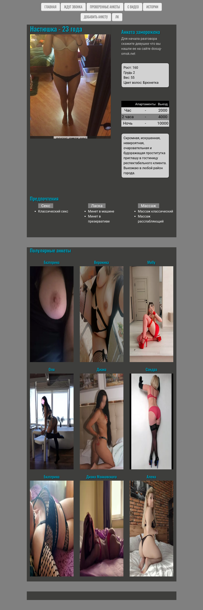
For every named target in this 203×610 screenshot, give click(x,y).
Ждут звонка (73, 6)
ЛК (117, 16)
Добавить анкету (96, 16)
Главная (50, 6)
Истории (152, 6)
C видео (133, 6)
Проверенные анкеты (105, 6)
